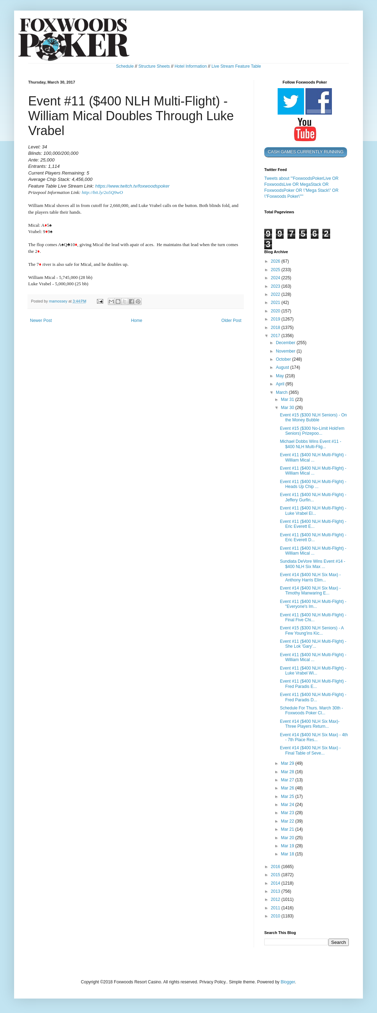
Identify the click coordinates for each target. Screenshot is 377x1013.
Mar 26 (288, 788)
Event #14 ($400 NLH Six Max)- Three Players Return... (309, 724)
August (283, 367)
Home (136, 320)
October (284, 359)
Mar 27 (288, 779)
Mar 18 (288, 854)
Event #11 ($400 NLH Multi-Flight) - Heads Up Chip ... (313, 484)
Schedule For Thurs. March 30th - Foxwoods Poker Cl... (311, 710)
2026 (276, 261)
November (286, 351)
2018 (276, 327)
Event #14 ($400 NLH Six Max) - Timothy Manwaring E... (310, 591)
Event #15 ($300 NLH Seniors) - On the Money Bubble (313, 417)
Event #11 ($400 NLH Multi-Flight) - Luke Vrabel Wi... (313, 671)
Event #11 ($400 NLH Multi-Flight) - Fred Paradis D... (313, 697)
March (282, 392)
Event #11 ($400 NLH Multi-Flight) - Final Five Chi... (313, 617)
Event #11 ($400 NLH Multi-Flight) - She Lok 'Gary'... (313, 644)
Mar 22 (288, 821)
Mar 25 (288, 796)
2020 (276, 311)
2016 (276, 866)
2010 (276, 916)
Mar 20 (288, 837)
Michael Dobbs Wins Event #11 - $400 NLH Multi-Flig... (310, 444)
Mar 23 (288, 812)
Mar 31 (288, 399)
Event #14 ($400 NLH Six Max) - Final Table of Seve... (310, 750)
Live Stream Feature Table (236, 66)
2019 (276, 319)
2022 (276, 294)
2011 (276, 907)
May (280, 375)
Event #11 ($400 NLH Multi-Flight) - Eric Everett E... (313, 524)
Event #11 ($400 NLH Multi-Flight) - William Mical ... (313, 457)
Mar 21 (288, 829)
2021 (276, 302)
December (286, 342)
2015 (276, 874)
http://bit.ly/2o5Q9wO (102, 192)
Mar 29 (288, 763)
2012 (276, 899)
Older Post (231, 320)
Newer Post (41, 320)
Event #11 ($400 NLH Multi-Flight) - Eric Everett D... (313, 537)
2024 (276, 277)
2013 (276, 891)
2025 (276, 269)
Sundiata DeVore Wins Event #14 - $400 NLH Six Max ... (312, 564)
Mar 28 (288, 771)
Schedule (125, 66)
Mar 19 (288, 845)
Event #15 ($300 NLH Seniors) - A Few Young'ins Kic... (312, 630)
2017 (276, 335)
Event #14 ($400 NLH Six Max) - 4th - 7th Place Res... (314, 737)
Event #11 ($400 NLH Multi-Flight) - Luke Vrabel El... (313, 510)
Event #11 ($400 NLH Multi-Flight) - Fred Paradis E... (313, 684)
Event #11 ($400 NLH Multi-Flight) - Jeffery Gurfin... (313, 497)
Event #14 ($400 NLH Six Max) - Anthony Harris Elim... (310, 577)
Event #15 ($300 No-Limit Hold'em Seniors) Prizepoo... (312, 431)
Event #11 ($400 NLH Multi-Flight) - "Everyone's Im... (313, 604)
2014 (276, 883)
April (280, 384)
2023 (276, 286)
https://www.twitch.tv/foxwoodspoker (132, 186)
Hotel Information (190, 66)
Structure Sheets (154, 66)
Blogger (287, 982)
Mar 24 (288, 804)
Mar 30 (288, 407)
